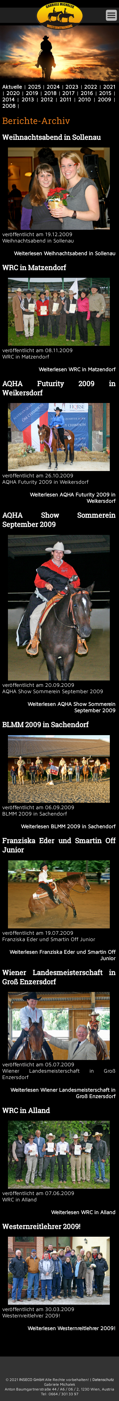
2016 (87, 93)
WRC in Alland (26, 1110)
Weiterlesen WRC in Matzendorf (77, 369)
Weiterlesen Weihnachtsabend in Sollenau (65, 253)
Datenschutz (103, 1379)
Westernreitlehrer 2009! (41, 1226)
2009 (104, 99)
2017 (68, 93)
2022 (90, 87)
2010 (84, 99)
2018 (50, 93)
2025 (34, 87)
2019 (32, 93)
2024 (53, 87)
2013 (28, 99)
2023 (71, 87)
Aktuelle (12, 87)
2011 (65, 99)
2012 (47, 99)
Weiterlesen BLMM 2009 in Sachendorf (68, 826)
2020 (13, 93)
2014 (8, 99)
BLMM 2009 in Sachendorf (45, 724)
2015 (105, 93)
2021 (109, 87)
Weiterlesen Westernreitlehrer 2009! (72, 1328)
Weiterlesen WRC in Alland (83, 1212)
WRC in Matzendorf (34, 267)
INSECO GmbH (31, 1379)
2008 (9, 106)
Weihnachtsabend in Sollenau (51, 137)
